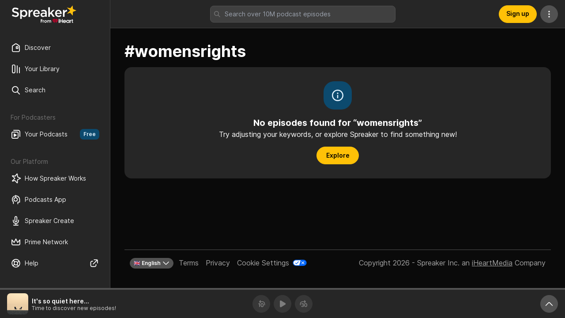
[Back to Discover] (44, 14)
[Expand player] (549, 304)
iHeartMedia (492, 262)
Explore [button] (338, 155)
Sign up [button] (517, 13)
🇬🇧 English (152, 263)
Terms (189, 262)
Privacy (218, 262)
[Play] (282, 304)
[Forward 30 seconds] (304, 304)
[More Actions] (549, 14)
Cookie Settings (263, 262)
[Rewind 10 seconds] (261, 304)
